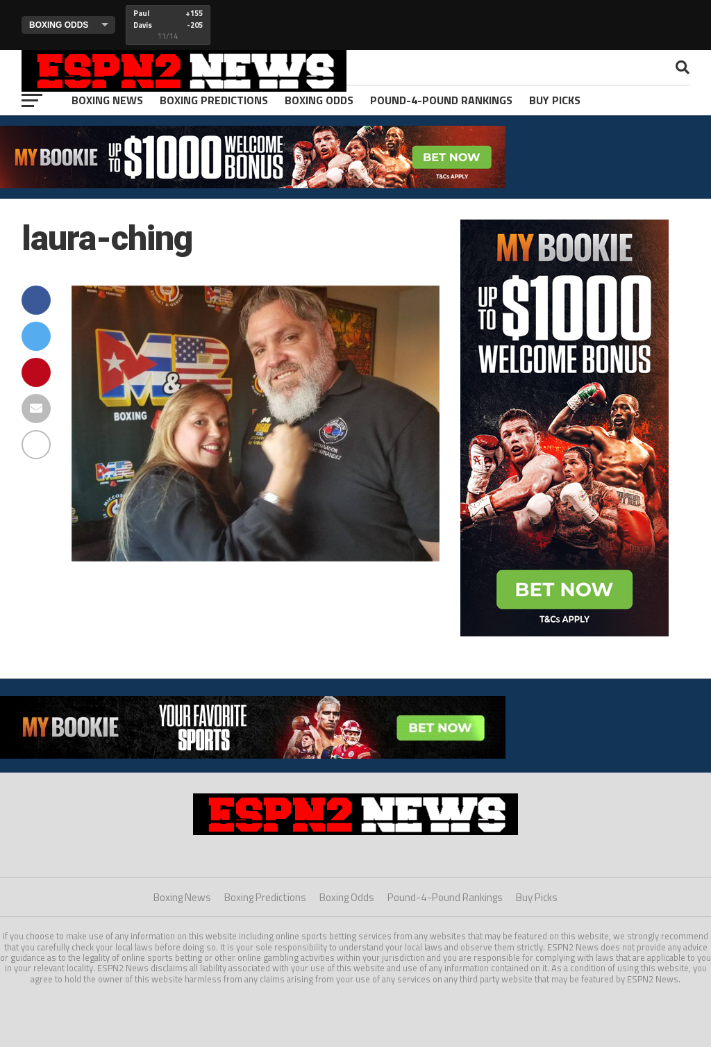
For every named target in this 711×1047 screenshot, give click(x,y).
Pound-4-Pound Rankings (441, 100)
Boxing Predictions (214, 100)
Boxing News (107, 100)
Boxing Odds (319, 100)
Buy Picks (554, 100)
